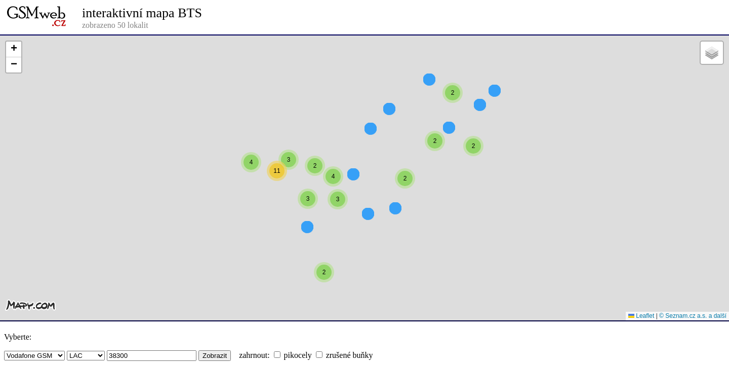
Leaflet (641, 315)
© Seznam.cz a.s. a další (692, 315)
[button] (429, 98)
